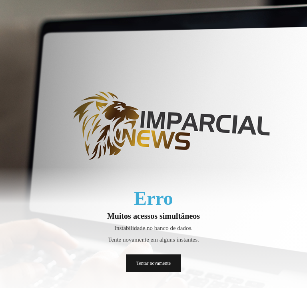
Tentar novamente (153, 263)
